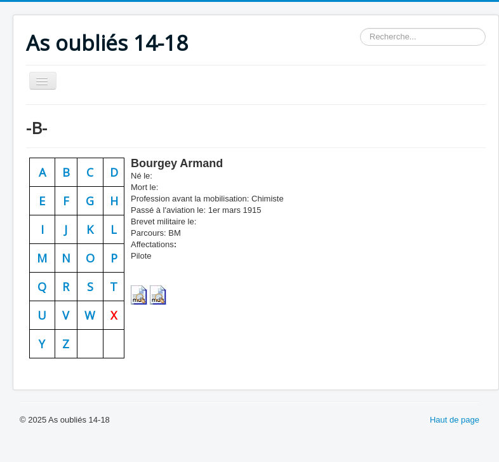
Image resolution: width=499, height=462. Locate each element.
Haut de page (454, 420)
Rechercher (360, 28)
